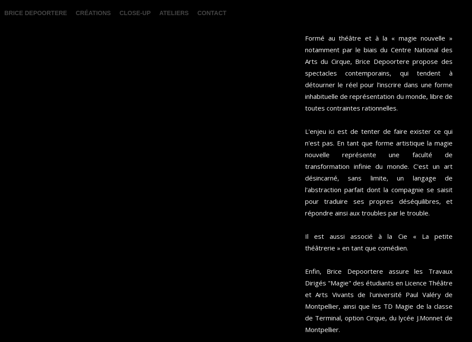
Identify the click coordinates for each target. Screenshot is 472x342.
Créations (93, 13)
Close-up (135, 13)
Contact (211, 13)
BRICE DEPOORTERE (35, 13)
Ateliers (174, 13)
